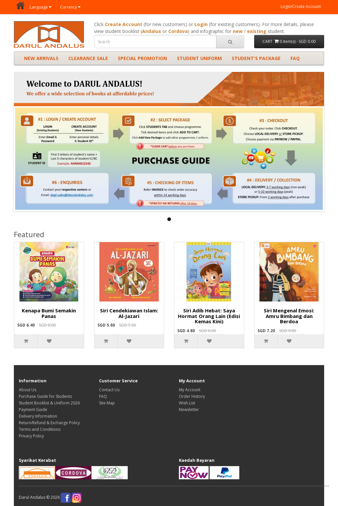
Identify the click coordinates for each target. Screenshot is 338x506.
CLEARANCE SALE (88, 58)
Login (201, 24)
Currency (70, 7)
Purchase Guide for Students (45, 396)
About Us (27, 390)
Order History (192, 396)
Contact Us (109, 390)
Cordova (178, 31)
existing (256, 31)
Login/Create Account (301, 6)
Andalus (151, 31)
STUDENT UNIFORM (199, 58)
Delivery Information (38, 416)
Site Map (107, 403)
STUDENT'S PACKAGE (256, 58)
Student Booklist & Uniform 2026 (49, 403)
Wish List (187, 403)
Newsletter (189, 409)
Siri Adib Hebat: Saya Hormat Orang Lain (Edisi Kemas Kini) (209, 316)
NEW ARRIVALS (41, 58)
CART (289, 41)
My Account (189, 390)
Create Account (123, 24)
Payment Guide (33, 409)
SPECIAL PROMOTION (142, 58)
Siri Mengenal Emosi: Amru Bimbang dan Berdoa (289, 316)
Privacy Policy (31, 436)
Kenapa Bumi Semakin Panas (49, 313)
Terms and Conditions (39, 429)
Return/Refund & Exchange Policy (49, 423)
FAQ (295, 58)
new (238, 31)
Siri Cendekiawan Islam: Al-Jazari (129, 313)
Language (40, 7)
